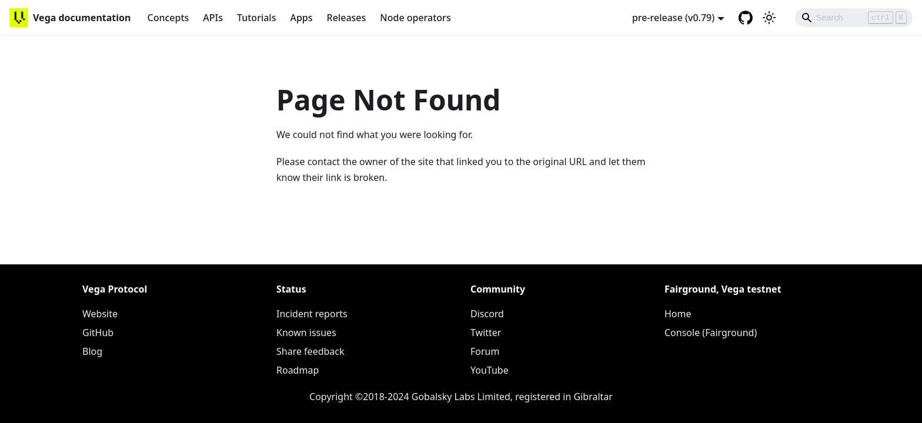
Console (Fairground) (710, 332)
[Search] (854, 17)
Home (678, 313)
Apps (301, 17)
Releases (346, 17)
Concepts (168, 17)
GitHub (97, 332)
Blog (92, 351)
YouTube (489, 370)
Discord (487, 313)
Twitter (485, 332)
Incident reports (312, 313)
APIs (213, 17)
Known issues (306, 332)
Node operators (415, 17)
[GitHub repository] (745, 17)
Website (100, 313)
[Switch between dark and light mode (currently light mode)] (769, 17)
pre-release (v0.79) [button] (673, 17)
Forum (484, 351)
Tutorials (256, 17)
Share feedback (310, 351)
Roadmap (297, 370)
